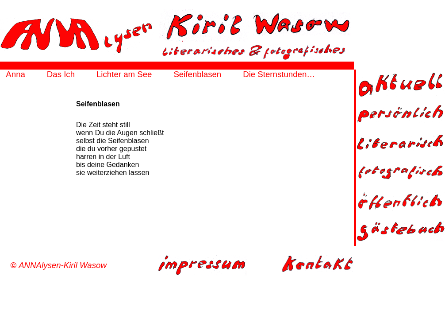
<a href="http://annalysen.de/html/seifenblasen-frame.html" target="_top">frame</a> (177, 155)
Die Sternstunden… (279, 74)
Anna (15, 74)
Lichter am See (124, 74)
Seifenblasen (197, 74)
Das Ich (61, 74)
